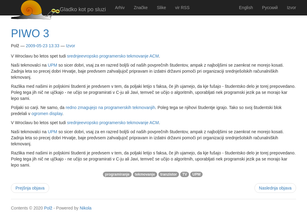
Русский (270, 7)
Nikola (86, 208)
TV (184, 174)
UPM (52, 65)
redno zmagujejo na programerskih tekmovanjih (110, 107)
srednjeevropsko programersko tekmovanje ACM (113, 56)
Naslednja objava (275, 188)
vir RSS (182, 7)
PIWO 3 (30, 33)
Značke (141, 7)
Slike (161, 7)
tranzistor (168, 174)
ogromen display (47, 113)
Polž (48, 208)
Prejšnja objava (30, 188)
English (246, 7)
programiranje (117, 174)
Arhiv (120, 7)
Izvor (291, 7)
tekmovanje (145, 174)
